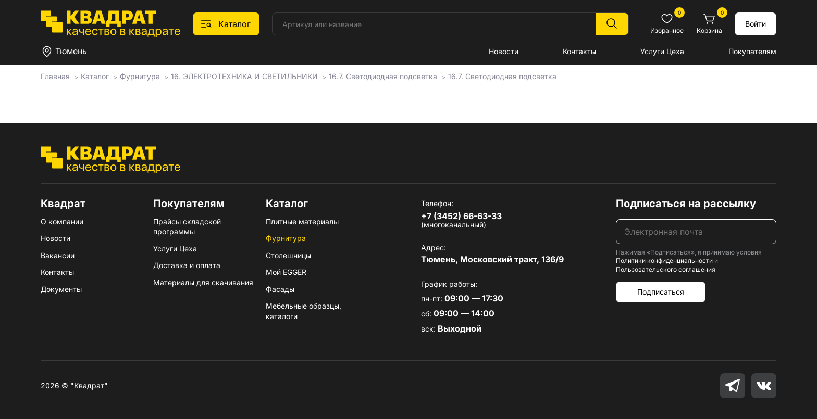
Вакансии (58, 255)
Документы (61, 289)
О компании (62, 221)
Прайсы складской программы (187, 226)
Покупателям (752, 51)
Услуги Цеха (662, 51)
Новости (503, 51)
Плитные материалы (302, 221)
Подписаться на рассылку (686, 203)
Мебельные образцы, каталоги (303, 311)
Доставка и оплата (186, 265)
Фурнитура (286, 238)
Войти (755, 23)
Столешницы (288, 255)
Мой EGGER (286, 272)
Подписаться (660, 291)
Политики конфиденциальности (664, 260)
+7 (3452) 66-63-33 (461, 216)
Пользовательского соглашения (665, 269)
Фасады (280, 289)
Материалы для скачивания (203, 282)
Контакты (579, 51)
